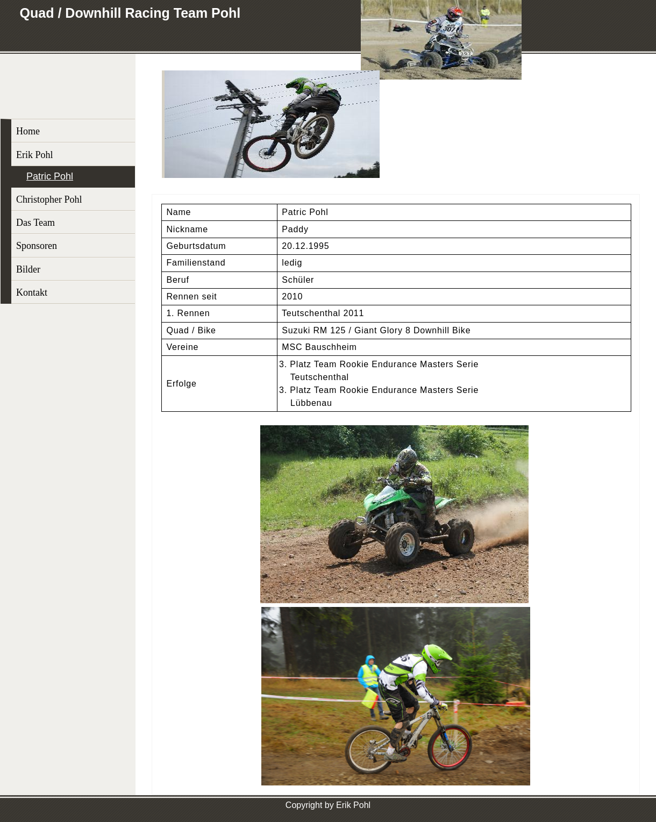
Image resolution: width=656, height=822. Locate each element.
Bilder (28, 269)
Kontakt (31, 292)
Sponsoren (36, 245)
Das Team (35, 222)
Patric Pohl (49, 176)
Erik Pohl (34, 154)
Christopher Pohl (49, 199)
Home (28, 131)
